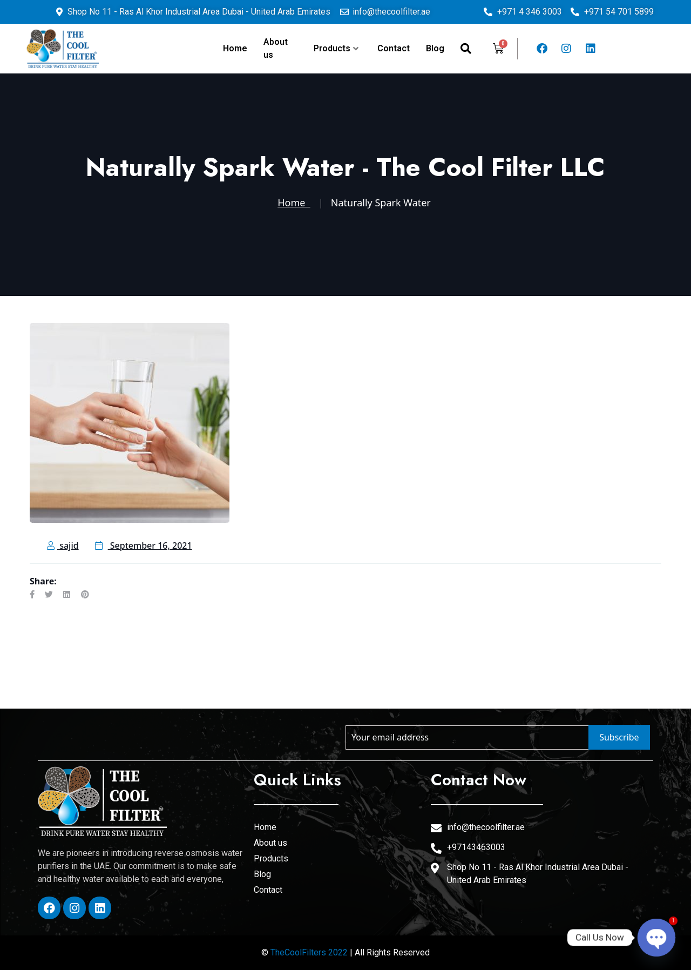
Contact (393, 48)
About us (275, 48)
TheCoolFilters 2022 (309, 952)
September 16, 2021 (143, 545)
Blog (435, 48)
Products (336, 48)
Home (235, 48)
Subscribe (619, 737)
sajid (63, 545)
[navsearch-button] (466, 48)
